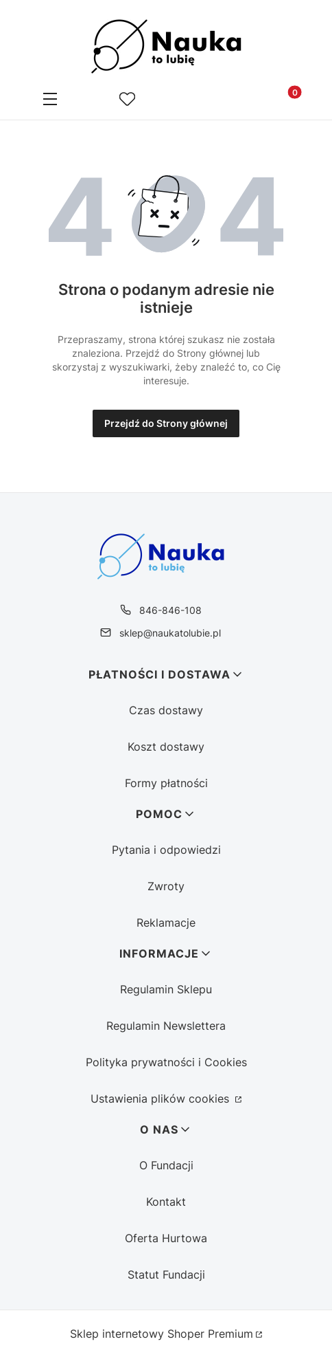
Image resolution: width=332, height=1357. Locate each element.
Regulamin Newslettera (166, 1026)
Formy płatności (166, 783)
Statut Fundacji (166, 1274)
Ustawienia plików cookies (162, 1098)
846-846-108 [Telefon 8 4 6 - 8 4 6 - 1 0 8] (170, 610)
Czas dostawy (166, 710)
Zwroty (166, 886)
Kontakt (166, 1202)
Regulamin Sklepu (166, 989)
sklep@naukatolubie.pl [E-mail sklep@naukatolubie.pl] (170, 633)
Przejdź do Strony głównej (166, 423)
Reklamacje (166, 922)
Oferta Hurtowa (166, 1238)
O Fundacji (166, 1165)
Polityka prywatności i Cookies (166, 1062)
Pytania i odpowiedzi (166, 850)
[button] (50, 100)
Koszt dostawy (166, 746)
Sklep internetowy (161, 1334)
